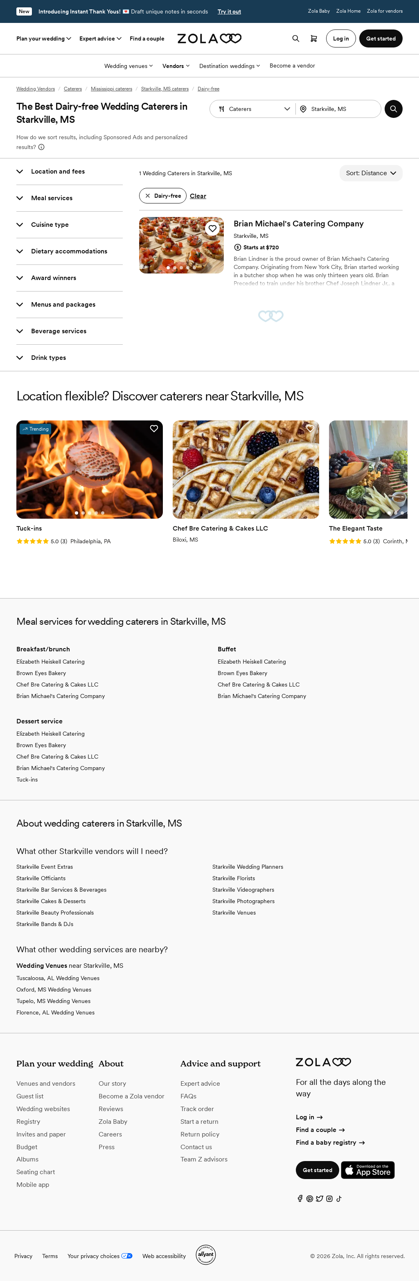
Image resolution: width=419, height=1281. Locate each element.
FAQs (188, 1096)
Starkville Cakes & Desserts (51, 901)
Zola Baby (319, 11)
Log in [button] (341, 38)
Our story (112, 1083)
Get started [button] (381, 38)
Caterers (73, 89)
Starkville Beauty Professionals (55, 912)
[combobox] (339, 109)
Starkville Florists (233, 878)
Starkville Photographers (243, 901)
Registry (28, 1121)
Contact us (196, 1147)
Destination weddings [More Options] (229, 66)
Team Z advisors (204, 1159)
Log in (310, 1117)
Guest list (29, 1096)
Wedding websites (43, 1109)
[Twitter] (319, 1200)
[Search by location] (341, 109)
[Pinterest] (310, 1200)
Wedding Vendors (35, 89)
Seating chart (35, 1172)
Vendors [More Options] (175, 66)
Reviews (111, 1109)
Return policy (199, 1134)
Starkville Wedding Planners (247, 866)
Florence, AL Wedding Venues (55, 1012)
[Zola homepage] (210, 38)
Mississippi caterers (111, 89)
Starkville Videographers (243, 889)
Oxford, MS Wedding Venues (53, 989)
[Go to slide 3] (181, 267)
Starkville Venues (234, 912)
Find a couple (147, 38)
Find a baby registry (331, 1142)
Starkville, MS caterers (165, 89)
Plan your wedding (44, 38)
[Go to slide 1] (168, 267)
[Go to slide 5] (194, 267)
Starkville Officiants (40, 878)
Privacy (23, 1256)
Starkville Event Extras (44, 866)
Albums (27, 1159)
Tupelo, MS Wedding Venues (53, 1001)
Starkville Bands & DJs (44, 924)
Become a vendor (292, 65)
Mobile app (32, 1184)
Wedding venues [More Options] (128, 66)
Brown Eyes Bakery (41, 673)
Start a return (199, 1121)
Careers (110, 1134)
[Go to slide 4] (188, 267)
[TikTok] (339, 1200)
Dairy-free (208, 89)
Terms (50, 1256)
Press (107, 1147)
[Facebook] (300, 1200)
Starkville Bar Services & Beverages (61, 889)
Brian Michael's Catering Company (60, 696)
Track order (197, 1109)
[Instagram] (329, 1200)
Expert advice (101, 38)
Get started (317, 1170)
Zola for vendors (385, 11)
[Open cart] (314, 38)
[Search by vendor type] (253, 109)
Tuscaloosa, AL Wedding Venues (57, 978)
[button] (287, 109)
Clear (198, 196)
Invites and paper (41, 1134)
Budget (26, 1147)
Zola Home (348, 11)
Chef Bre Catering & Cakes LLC (57, 684)
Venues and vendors (45, 1083)
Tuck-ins (27, 779)
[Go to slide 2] (174, 267)
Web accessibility (164, 1256)
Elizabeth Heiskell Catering (50, 661)
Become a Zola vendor (131, 1096)
